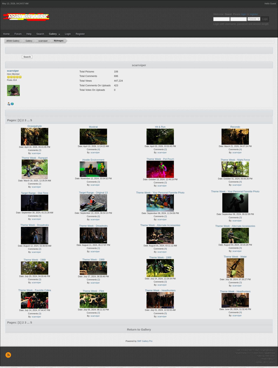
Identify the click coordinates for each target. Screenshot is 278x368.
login (243, 14)
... (28, 120)
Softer (259, 356)
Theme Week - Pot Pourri (160, 159)
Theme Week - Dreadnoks (35, 225)
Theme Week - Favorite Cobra (34, 290)
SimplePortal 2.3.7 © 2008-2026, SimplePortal (255, 353)
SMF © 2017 (253, 350)
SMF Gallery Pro (144, 341)
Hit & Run (160, 127)
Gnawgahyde (34, 126)
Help (28, 34)
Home (6, 34)
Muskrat (93, 127)
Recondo (235, 127)
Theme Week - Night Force (235, 160)
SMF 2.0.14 (241, 350)
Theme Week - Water (235, 256)
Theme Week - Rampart (35, 158)
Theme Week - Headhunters (160, 290)
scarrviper (13, 71)
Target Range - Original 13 (93, 192)
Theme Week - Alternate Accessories (160, 225)
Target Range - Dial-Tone (34, 193)
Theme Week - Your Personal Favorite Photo (160, 192)
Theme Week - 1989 (35, 259)
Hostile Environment (93, 160)
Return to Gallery (139, 329)
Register (80, 34)
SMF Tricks (270, 356)
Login (68, 34)
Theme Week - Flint (93, 291)
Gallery (53, 34)
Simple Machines (267, 350)
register (254, 14)
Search (40, 34)
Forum (17, 34)
